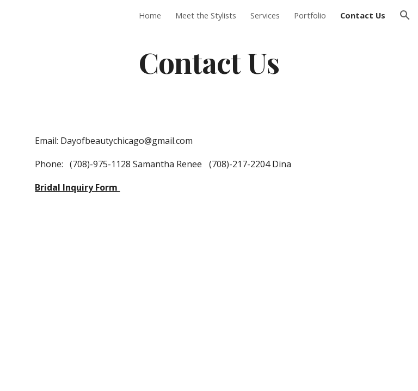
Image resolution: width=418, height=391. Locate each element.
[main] (208, 62)
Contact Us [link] (362, 15)
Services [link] (265, 15)
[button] (405, 15)
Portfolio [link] (310, 15)
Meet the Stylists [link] (205, 15)
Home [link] (150, 15)
